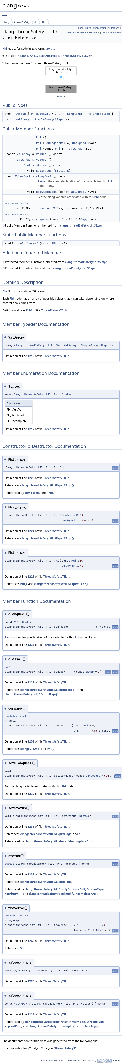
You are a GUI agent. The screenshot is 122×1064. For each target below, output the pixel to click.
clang (6, 22)
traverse (43, 208)
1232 (31, 874)
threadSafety (21, 22)
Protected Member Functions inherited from (54, 262)
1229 (31, 1014)
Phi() (49, 493)
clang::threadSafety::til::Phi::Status (42, 394)
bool (20, 243)
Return (42, 181)
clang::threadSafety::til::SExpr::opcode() (48, 690)
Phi (43, 22)
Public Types (84, 27)
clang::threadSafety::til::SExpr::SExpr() (47, 485)
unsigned (79, 143)
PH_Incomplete (99, 114)
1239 (31, 794)
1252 (31, 741)
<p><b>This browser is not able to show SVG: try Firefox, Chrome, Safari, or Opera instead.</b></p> (61, 80)
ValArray (22, 119)
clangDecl (44, 176)
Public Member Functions (106, 27)
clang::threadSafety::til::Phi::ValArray (45, 345)
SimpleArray (43, 119)
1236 (31, 645)
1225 (31, 576)
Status (20, 114)
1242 (31, 941)
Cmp (83, 219)
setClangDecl (46, 192)
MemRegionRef (55, 143)
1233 (31, 826)
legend (61, 96)
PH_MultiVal (40, 114)
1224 (31, 531)
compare (42, 219)
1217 (31, 429)
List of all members (111, 32)
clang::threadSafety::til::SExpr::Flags (45, 834)
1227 (31, 682)
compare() (32, 493)
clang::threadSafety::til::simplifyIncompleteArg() (59, 841)
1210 (28, 310)
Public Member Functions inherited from (52, 225)
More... (50, 48)
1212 (31, 356)
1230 (31, 981)
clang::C (26, 749)
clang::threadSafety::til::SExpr (81, 225)
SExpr (59, 119)
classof (32, 243)
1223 (31, 478)
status (41, 165)
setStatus (44, 171)
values (41, 154)
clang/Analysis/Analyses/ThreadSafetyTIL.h (55, 56)
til (35, 22)
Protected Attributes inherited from (48, 268)
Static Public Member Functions (83, 32)
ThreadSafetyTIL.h (54, 310)
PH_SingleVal (72, 114)
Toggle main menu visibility (5, 14)
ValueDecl (22, 176)
